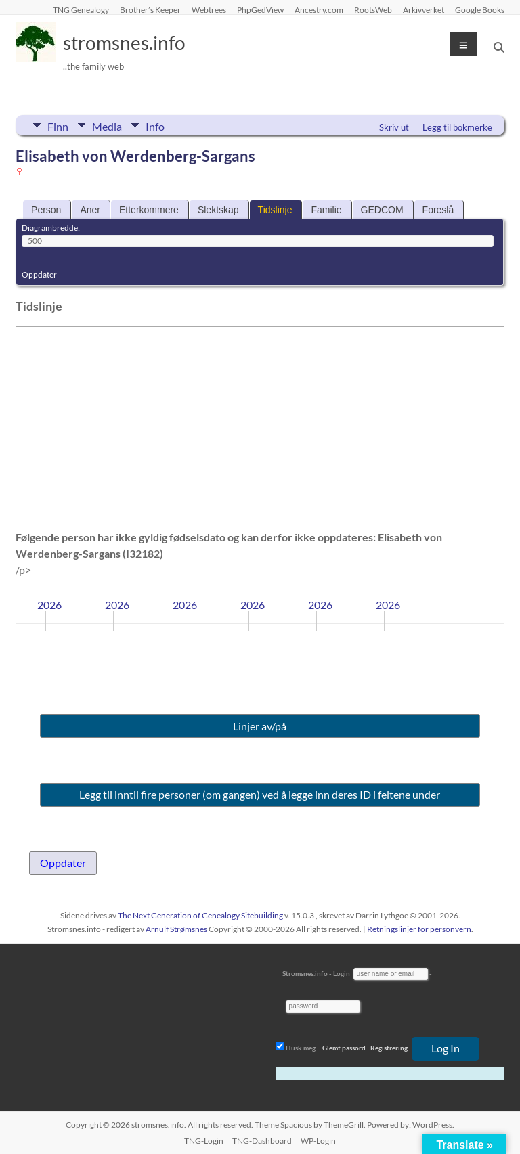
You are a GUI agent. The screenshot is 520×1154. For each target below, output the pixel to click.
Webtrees (209, 9)
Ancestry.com (319, 9)
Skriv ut (394, 127)
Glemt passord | (345, 1048)
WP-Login (318, 1141)
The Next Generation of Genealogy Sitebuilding (200, 915)
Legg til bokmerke (457, 127)
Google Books (479, 9)
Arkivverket (423, 9)
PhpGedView (260, 9)
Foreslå (438, 209)
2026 (49, 604)
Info (155, 125)
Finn (57, 125)
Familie (326, 209)
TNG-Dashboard (262, 1141)
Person (46, 209)
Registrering (389, 1048)
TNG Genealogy (81, 9)
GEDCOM (382, 209)
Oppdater (39, 274)
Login (341, 973)
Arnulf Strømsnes (176, 929)
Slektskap (218, 209)
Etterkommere (149, 209)
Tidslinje (275, 209)
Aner (90, 209)
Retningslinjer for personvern (419, 929)
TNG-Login (203, 1141)
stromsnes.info (124, 42)
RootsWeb (373, 9)
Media (107, 125)
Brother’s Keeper (150, 9)
